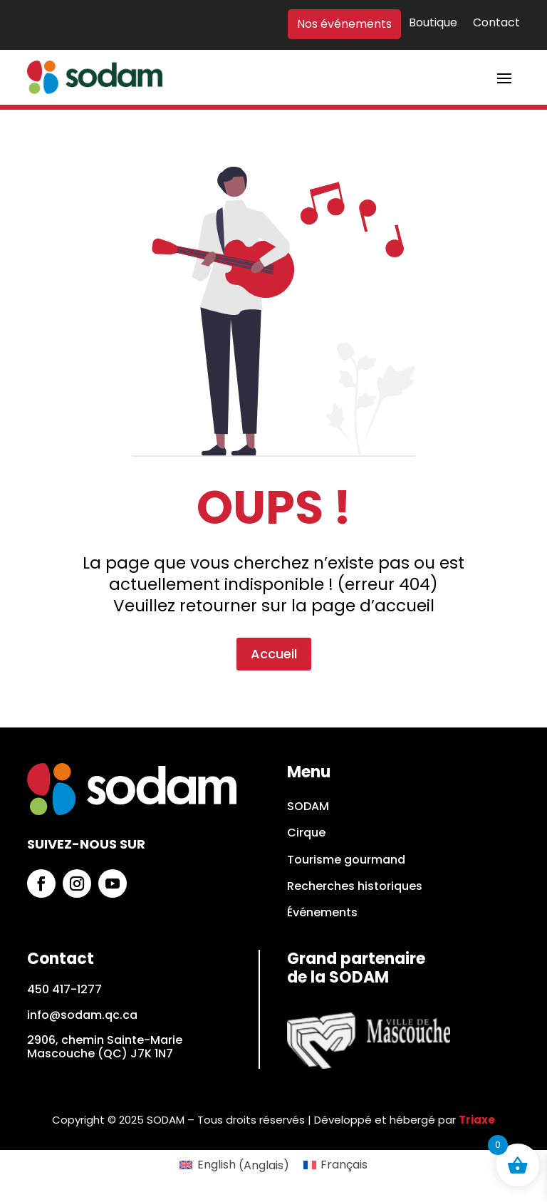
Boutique (433, 23)
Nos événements (344, 24)
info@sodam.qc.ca (82, 1015)
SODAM (308, 806)
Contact (496, 23)
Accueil (273, 585)
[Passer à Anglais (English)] (234, 1166)
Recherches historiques (354, 886)
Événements (322, 913)
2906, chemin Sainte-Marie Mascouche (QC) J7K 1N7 (104, 1047)
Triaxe (477, 1119)
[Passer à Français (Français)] (335, 1166)
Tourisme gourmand (346, 860)
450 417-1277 (64, 989)
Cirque (306, 833)
